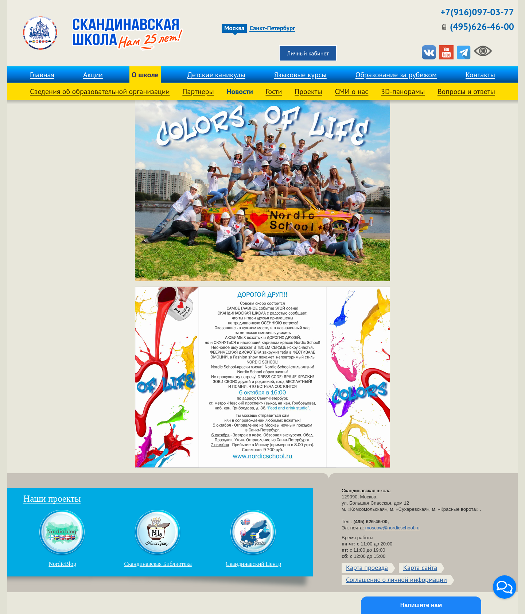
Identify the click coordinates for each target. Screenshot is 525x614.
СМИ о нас (351, 91)
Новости (239, 91)
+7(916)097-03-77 (477, 12)
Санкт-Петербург (272, 28)
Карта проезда (367, 567)
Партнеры (198, 91)
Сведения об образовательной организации (100, 91)
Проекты (308, 91)
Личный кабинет (308, 53)
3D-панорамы (403, 91)
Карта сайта (420, 567)
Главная (42, 74)
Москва (234, 28)
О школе (145, 74)
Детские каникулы (216, 74)
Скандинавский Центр (253, 538)
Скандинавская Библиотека (158, 538)
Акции (93, 74)
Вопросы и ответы (466, 91)
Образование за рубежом (396, 74)
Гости (274, 91)
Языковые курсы (300, 74)
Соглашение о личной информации (396, 579)
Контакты (480, 74)
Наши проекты (52, 499)
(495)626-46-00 (482, 26)
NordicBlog (62, 538)
